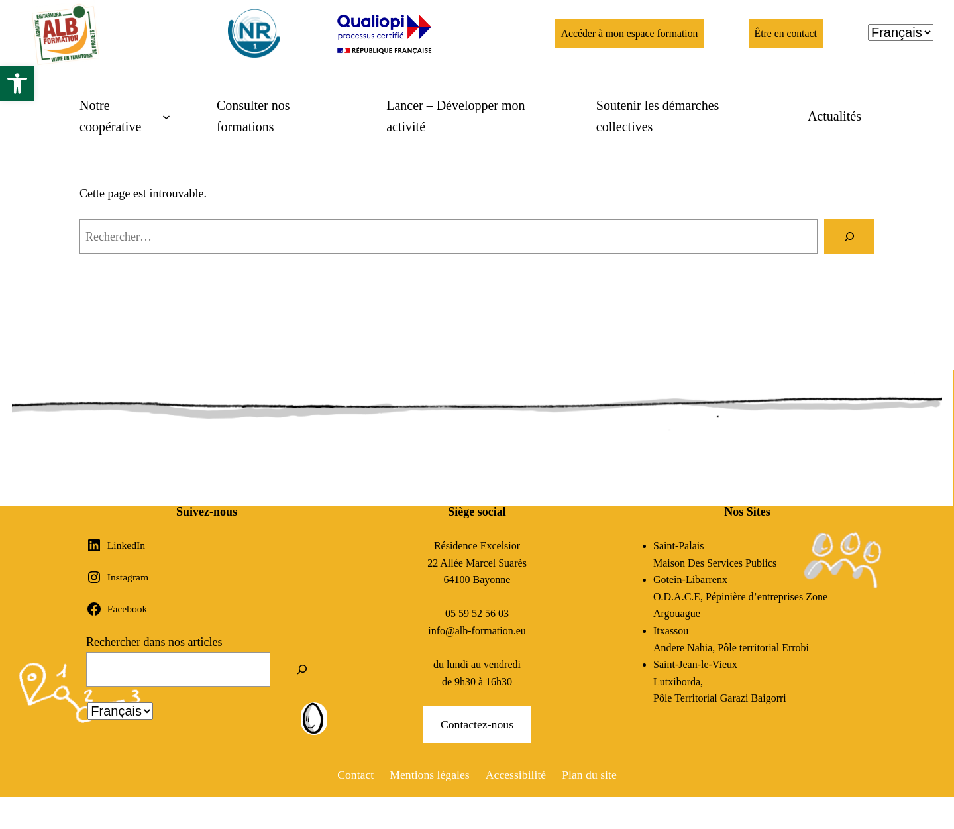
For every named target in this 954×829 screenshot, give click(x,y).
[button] (17, 83)
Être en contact (786, 33)
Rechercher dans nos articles (154, 642)
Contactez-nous (477, 724)
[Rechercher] (849, 236)
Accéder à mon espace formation (628, 33)
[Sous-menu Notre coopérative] (125, 116)
